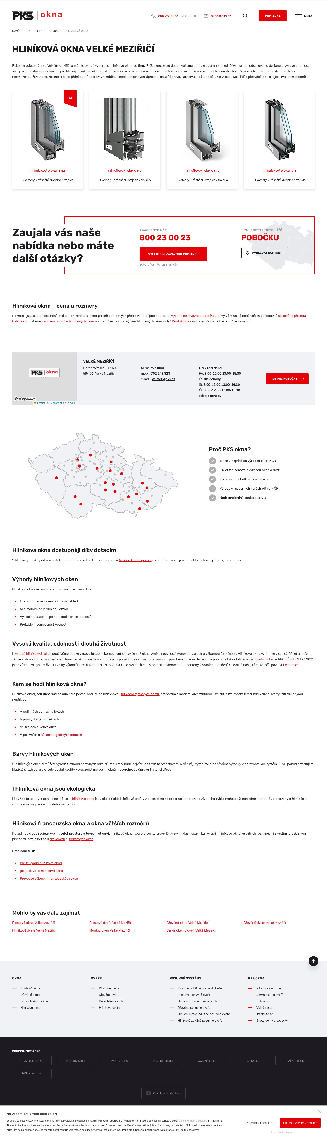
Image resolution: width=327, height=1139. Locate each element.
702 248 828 (160, 373)
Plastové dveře (109, 988)
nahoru (313, 961)
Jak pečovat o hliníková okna (41, 871)
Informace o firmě (268, 988)
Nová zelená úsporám (135, 560)
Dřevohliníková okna (34, 1001)
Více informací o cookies (193, 1120)
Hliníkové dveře (109, 1008)
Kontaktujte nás (184, 321)
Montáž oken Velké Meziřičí (109, 930)
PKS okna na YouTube (167, 1093)
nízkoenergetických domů (140, 694)
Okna (16, 978)
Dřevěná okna (30, 995)
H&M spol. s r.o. (31, 1073)
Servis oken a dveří (269, 995)
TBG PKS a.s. (251, 1060)
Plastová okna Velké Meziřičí (33, 923)
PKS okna (256, 978)
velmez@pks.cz (163, 379)
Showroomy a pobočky (272, 1021)
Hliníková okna (30, 1008)
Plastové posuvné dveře (194, 995)
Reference (263, 1001)
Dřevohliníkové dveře (113, 1001)
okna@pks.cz (221, 16)
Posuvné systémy (185, 978)
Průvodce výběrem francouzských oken (49, 878)
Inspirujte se (264, 1014)
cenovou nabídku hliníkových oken (68, 321)
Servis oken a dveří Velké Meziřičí (191, 930)
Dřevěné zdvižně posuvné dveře (200, 1001)
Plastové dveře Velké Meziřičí (110, 923)
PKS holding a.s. (32, 1060)
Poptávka (273, 16)
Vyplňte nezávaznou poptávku (173, 254)
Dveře (96, 978)
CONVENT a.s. (207, 1060)
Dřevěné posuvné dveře (194, 1008)
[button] (44, 373)
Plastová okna (30, 988)
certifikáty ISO (259, 659)
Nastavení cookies (281, 1132)
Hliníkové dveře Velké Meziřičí (34, 930)
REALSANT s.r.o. (295, 1060)
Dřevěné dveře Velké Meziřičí (265, 923)
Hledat (245, 16)
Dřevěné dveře (109, 995)
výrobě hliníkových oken (33, 654)
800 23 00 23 (168, 16)
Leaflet (39, 403)
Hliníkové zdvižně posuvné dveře (200, 1021)
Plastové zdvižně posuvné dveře (200, 988)
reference (291, 665)
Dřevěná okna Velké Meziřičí (187, 923)
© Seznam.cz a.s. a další (61, 403)
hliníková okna (83, 799)
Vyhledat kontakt (267, 252)
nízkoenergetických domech (61, 735)
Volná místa (264, 1008)
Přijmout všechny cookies (300, 1123)
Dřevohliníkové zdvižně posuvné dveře (204, 1014)
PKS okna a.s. (119, 1060)
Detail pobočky (284, 378)
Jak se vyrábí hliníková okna (41, 863)
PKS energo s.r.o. (163, 1060)
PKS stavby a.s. (75, 1060)
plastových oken (81, 839)
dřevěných (57, 839)
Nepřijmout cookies (259, 1123)
